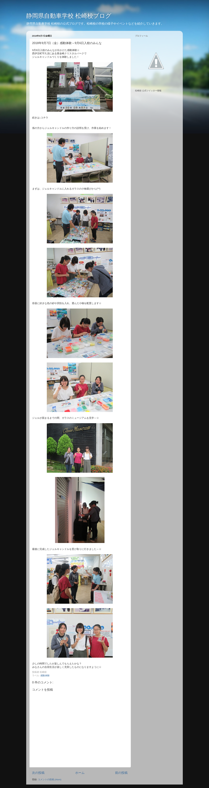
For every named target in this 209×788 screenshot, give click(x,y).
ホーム (80, 772)
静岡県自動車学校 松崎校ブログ (68, 15)
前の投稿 (121, 772)
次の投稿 (38, 772)
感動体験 (45, 675)
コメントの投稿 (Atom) (49, 779)
